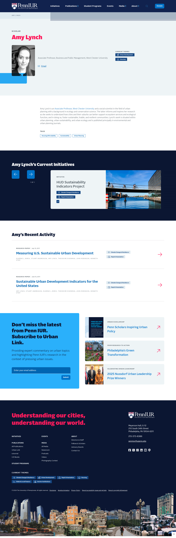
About (134, 6)
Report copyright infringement (117, 492)
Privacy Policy (75, 492)
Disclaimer (53, 492)
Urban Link (16, 452)
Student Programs (92, 6)
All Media (45, 448)
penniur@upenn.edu (137, 443)
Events (110, 6)
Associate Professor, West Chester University (74, 109)
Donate (160, 6)
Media (121, 6)
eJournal (15, 455)
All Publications (17, 448)
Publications (71, 6)
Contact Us (75, 452)
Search (146, 6)
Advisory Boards (77, 449)
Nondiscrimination (63, 492)
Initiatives (55, 6)
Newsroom (46, 452)
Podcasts (45, 455)
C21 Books (15, 459)
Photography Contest (50, 462)
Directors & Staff (77, 442)
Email (43, 66)
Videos (44, 459)
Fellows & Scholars (78, 445)
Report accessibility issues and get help (94, 492)
